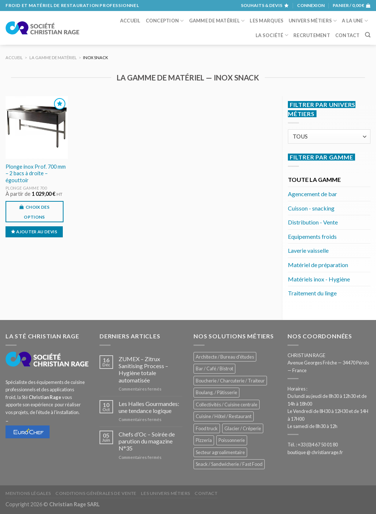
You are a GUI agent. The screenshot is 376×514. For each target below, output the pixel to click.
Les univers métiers (165, 493)
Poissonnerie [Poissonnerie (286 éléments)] (231, 440)
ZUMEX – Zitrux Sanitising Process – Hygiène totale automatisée (143, 369)
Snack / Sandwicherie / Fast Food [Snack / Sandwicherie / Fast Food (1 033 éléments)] (229, 464)
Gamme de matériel (217, 20)
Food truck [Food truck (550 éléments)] (207, 428)
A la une (355, 20)
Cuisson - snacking (311, 208)
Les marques (266, 21)
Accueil (130, 21)
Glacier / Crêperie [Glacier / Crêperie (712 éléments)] (242, 428)
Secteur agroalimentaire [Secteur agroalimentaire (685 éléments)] (220, 452)
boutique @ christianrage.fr (315, 452)
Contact (347, 35)
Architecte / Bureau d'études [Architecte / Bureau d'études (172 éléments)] (225, 357)
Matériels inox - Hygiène (319, 279)
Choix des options (37, 212)
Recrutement (311, 35)
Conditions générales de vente (96, 493)
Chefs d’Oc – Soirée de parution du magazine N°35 (147, 441)
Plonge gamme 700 (26, 188)
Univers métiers (313, 20)
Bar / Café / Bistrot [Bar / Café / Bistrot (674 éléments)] (214, 368)
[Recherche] (367, 35)
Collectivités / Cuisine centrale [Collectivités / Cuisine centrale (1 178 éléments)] (226, 404)
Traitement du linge (312, 293)
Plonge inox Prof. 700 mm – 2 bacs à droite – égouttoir (36, 173)
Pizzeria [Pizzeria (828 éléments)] (204, 440)
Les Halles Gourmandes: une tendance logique (149, 407)
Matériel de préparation (318, 264)
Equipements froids (312, 236)
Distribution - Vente (313, 222)
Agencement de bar (312, 193)
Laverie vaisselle (308, 250)
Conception (165, 20)
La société (272, 35)
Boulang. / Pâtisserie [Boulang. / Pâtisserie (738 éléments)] (216, 392)
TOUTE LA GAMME (314, 179)
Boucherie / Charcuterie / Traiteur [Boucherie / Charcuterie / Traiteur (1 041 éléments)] (230, 381)
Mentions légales (28, 493)
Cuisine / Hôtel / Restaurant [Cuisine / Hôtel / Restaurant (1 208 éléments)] (224, 416)
